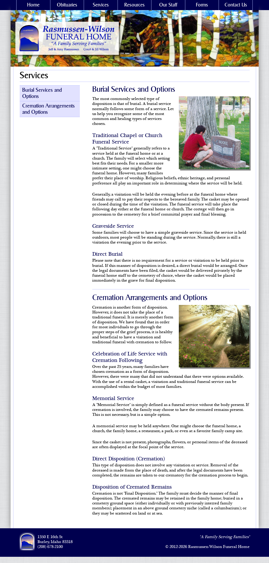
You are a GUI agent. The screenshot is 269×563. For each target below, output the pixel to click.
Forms (202, 5)
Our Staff (168, 5)
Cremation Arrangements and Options (48, 109)
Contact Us (236, 5)
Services (101, 5)
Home (33, 5)
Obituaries (67, 5)
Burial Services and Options (42, 93)
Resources (134, 5)
